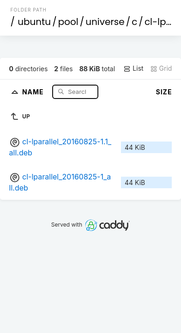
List (133, 68)
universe (104, 21)
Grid (161, 68)
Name (34, 91)
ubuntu (34, 21)
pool (68, 21)
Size (164, 92)
